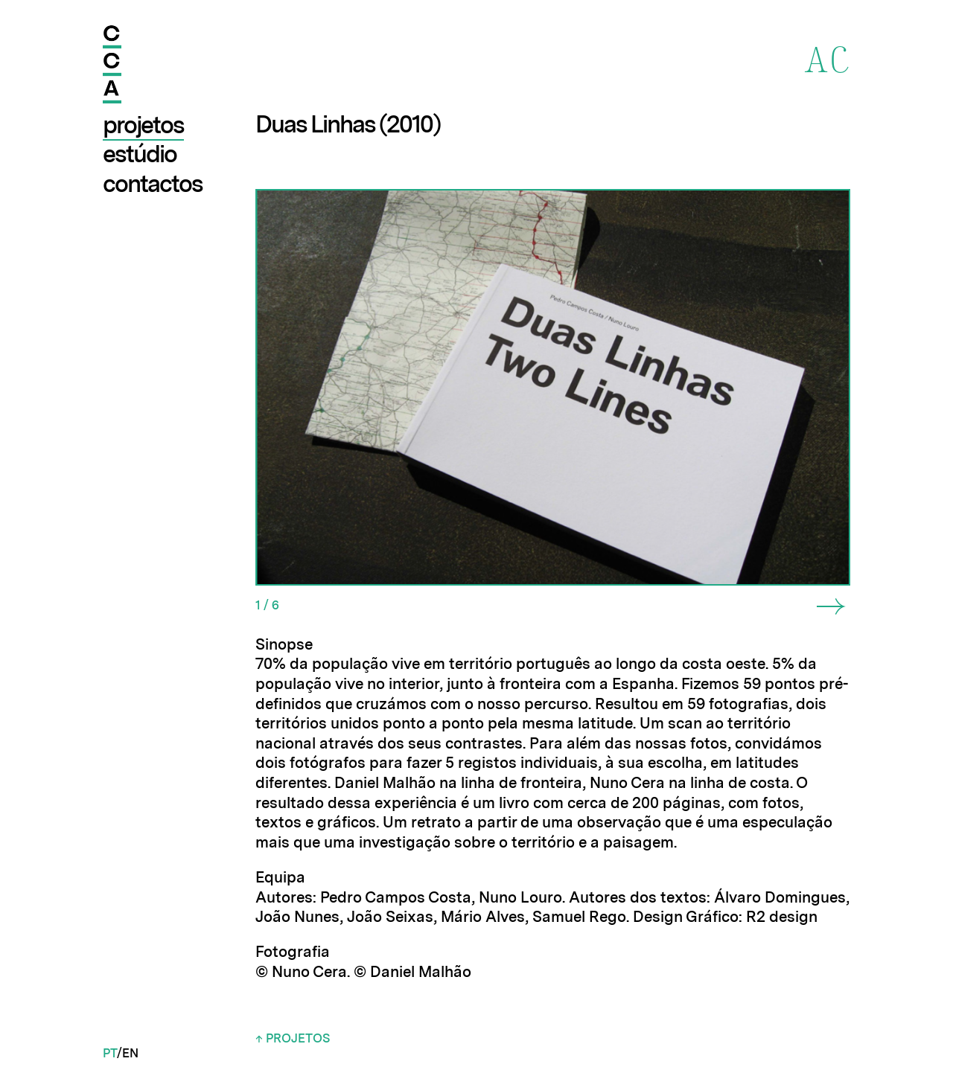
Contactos (153, 183)
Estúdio (139, 153)
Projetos (143, 124)
